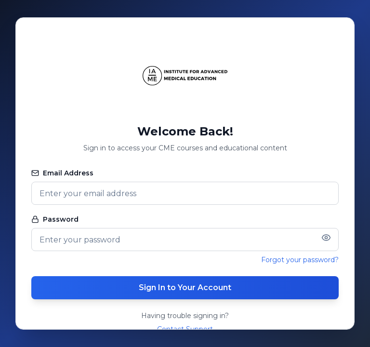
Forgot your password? (300, 259)
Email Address (62, 173)
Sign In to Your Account (185, 287)
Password (55, 219)
